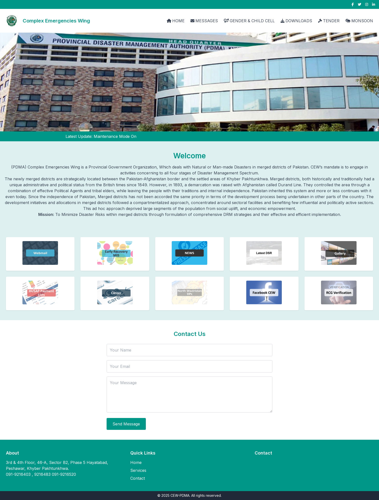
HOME (176, 20)
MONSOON (359, 20)
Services (138, 470)
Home (136, 462)
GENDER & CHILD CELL (249, 20)
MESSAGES (204, 20)
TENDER (329, 20)
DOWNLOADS (296, 20)
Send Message (126, 423)
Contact (137, 478)
